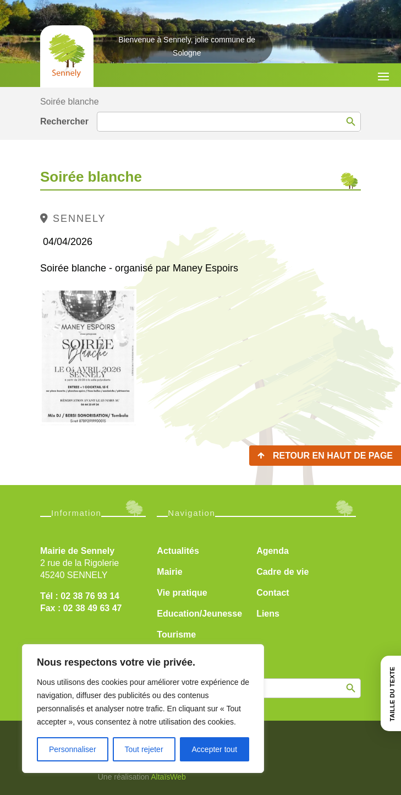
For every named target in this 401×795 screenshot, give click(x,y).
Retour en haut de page (333, 455)
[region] (143, 708)
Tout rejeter (144, 749)
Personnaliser (72, 749)
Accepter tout (215, 749)
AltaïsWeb (168, 776)
